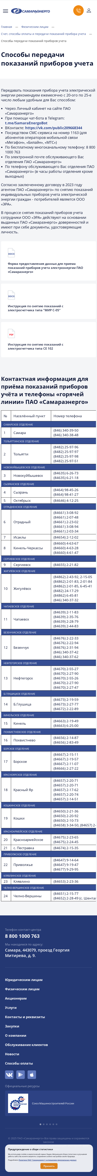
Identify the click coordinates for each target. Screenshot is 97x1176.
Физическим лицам (37, 27)
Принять (49, 1166)
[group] (48, 1103)
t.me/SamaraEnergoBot (26, 123)
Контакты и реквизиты (25, 1017)
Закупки (12, 1026)
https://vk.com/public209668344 (53, 127)
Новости (12, 1054)
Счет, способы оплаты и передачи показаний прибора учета (46, 34)
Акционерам (16, 998)
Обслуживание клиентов (26, 1045)
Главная (9, 27)
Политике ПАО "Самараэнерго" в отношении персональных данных (47, 1160)
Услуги (11, 1007)
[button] (40, 1124)
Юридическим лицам (24, 980)
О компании (15, 1035)
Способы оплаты (19, 1063)
